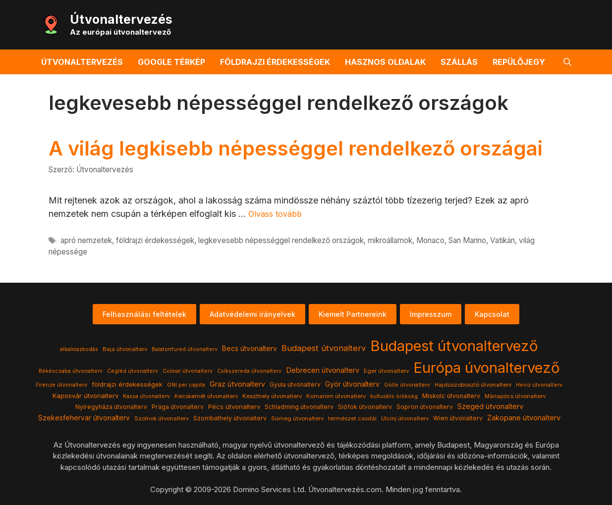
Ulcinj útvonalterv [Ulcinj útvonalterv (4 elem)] (405, 418)
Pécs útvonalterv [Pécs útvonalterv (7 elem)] (234, 406)
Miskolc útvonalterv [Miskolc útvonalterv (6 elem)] (451, 396)
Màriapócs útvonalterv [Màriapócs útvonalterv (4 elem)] (515, 396)
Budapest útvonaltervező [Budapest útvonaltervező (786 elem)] (454, 345)
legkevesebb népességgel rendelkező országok (281, 240)
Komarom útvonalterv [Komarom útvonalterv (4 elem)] (336, 396)
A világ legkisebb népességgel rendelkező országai (296, 148)
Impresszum (430, 314)
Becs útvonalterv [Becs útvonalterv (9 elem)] (249, 349)
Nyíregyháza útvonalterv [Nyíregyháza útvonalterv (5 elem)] (111, 406)
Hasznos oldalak (385, 62)
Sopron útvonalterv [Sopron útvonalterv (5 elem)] (424, 406)
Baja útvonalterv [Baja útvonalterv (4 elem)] (125, 349)
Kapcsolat (492, 314)
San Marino (467, 240)
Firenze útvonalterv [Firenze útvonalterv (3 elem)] (61, 385)
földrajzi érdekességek (155, 240)
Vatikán (502, 240)
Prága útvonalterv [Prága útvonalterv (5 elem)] (178, 406)
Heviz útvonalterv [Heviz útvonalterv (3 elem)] (539, 385)
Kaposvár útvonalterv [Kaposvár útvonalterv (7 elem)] (85, 396)
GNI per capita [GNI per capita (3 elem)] (186, 385)
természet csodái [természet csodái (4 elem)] (352, 418)
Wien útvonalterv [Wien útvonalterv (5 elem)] (458, 418)
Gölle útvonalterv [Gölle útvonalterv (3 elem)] (407, 385)
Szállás (459, 62)
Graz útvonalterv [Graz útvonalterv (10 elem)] (237, 384)
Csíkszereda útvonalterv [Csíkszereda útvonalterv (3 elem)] (249, 371)
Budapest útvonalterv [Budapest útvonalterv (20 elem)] (323, 348)
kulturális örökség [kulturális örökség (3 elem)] (394, 396)
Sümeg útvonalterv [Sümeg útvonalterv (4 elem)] (297, 418)
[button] (567, 62)
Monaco (430, 240)
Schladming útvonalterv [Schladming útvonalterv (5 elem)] (299, 406)
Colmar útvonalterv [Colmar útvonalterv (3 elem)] (188, 371)
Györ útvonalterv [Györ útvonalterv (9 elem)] (352, 384)
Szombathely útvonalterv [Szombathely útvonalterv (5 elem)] (230, 418)
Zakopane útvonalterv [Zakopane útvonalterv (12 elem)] (523, 417)
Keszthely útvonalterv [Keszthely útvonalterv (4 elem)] (272, 396)
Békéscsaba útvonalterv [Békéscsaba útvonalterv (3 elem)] (71, 371)
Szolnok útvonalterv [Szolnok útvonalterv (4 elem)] (161, 418)
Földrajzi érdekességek (275, 62)
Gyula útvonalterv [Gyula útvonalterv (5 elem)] (295, 384)
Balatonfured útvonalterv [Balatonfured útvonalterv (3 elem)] (185, 349)
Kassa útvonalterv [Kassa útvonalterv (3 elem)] (146, 396)
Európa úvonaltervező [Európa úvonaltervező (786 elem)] (486, 367)
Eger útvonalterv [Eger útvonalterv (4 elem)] (386, 370)
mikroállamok (390, 240)
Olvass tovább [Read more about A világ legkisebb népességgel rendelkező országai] (275, 214)
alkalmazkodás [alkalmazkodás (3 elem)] (79, 349)
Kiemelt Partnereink (353, 314)
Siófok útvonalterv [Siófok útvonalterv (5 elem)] (365, 406)
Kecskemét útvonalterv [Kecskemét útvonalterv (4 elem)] (206, 396)
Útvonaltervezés (121, 19)
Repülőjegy (519, 62)
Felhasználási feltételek (144, 314)
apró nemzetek (86, 240)
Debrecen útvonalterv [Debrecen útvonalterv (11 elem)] (322, 370)
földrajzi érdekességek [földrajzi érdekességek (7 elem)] (127, 384)
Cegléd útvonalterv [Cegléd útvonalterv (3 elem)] (132, 371)
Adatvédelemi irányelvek (252, 314)
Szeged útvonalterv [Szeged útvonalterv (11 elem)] (490, 406)
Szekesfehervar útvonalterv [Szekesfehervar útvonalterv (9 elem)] (84, 418)
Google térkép (171, 62)
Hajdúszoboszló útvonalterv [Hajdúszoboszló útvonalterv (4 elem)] (473, 384)
